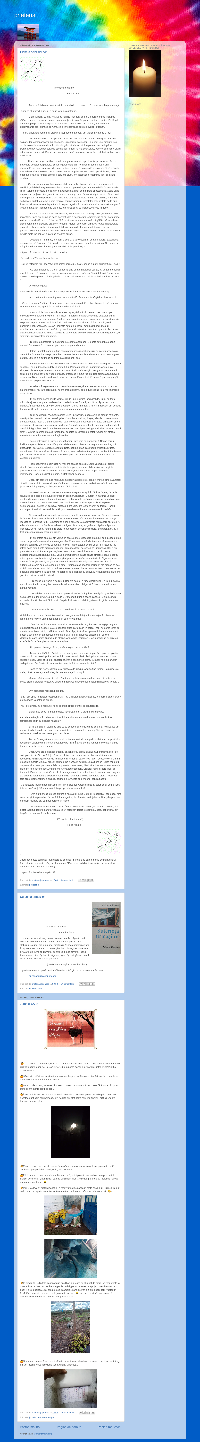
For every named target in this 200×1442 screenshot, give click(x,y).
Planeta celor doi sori (34, 52)
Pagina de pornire (69, 1427)
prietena (24, 15)
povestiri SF (35, 885)
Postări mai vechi (109, 1427)
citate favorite (35, 988)
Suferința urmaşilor (32, 896)
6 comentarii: (67, 880)
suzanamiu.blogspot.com (42, 976)
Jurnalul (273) (29, 1004)
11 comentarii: (68, 1412)
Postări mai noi (30, 1427)
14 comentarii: (68, 984)
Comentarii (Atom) (43, 1434)
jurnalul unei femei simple (41, 1417)
